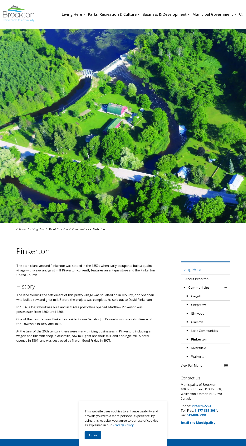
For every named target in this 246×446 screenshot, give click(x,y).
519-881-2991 (196, 415)
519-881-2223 (201, 406)
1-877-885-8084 (206, 410)
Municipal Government (212, 14)
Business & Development (164, 14)
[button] (201, 365)
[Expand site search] (241, 14)
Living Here (72, 14)
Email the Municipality (198, 422)
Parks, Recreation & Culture (112, 14)
